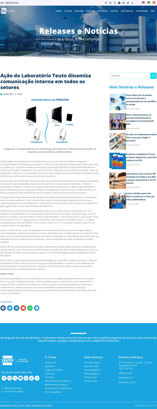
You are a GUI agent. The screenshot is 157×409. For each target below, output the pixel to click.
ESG (153, 11)
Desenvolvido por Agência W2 (145, 405)
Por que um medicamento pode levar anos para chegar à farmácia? (141, 137)
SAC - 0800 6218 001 (9, 2)
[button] (3, 308)
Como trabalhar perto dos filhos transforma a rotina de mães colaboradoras (140, 196)
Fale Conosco (127, 11)
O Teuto (68, 11)
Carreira (114, 11)
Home (59, 11)
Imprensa (90, 11)
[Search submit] (153, 76)
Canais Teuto (142, 11)
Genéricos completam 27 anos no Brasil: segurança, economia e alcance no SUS (141, 157)
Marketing (102, 11)
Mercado (79, 11)
